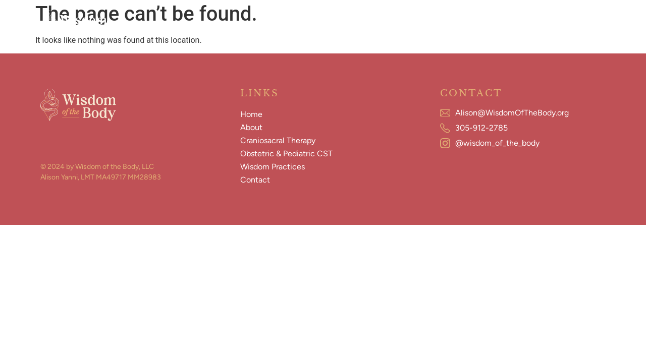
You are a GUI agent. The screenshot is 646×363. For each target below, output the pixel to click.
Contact (518, 24)
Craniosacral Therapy (268, 24)
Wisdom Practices (458, 24)
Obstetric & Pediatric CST (366, 24)
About (206, 24)
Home (171, 24)
